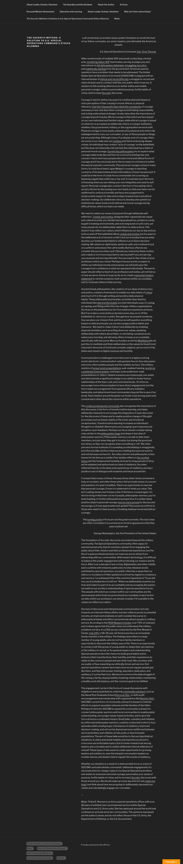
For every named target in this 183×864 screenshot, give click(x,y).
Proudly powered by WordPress (95, 845)
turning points (94, 519)
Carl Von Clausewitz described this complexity (116, 106)
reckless (117, 141)
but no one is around (129, 502)
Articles (124, 4)
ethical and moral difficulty (114, 79)
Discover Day (122, 695)
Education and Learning (71, 11)
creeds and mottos (130, 234)
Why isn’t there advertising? (137, 11)
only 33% (94, 633)
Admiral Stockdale (107, 302)
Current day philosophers (120, 151)
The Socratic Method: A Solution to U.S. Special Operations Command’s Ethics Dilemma (68, 18)
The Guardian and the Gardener (77, 4)
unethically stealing (96, 69)
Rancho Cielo (147, 698)
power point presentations (107, 368)
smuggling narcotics (136, 65)
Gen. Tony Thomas (146, 51)
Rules (117, 18)
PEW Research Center (119, 622)
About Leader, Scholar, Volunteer (42, 4)
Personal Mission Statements (40, 11)
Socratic (106, 93)
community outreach (134, 691)
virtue (149, 292)
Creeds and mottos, (103, 216)
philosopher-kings (110, 433)
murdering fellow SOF (98, 62)
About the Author (106, 4)
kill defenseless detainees (110, 65)
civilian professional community (102, 406)
